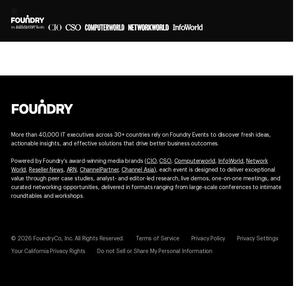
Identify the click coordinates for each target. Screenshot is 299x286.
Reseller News (46, 170)
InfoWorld (230, 161)
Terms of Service (157, 239)
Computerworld (194, 161)
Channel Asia (138, 170)
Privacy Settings (257, 239)
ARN (72, 170)
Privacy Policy (208, 239)
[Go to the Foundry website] (42, 105)
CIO (151, 161)
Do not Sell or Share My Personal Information (154, 251)
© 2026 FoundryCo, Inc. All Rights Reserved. (67, 239)
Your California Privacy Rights (48, 251)
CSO (165, 161)
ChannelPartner (99, 170)
